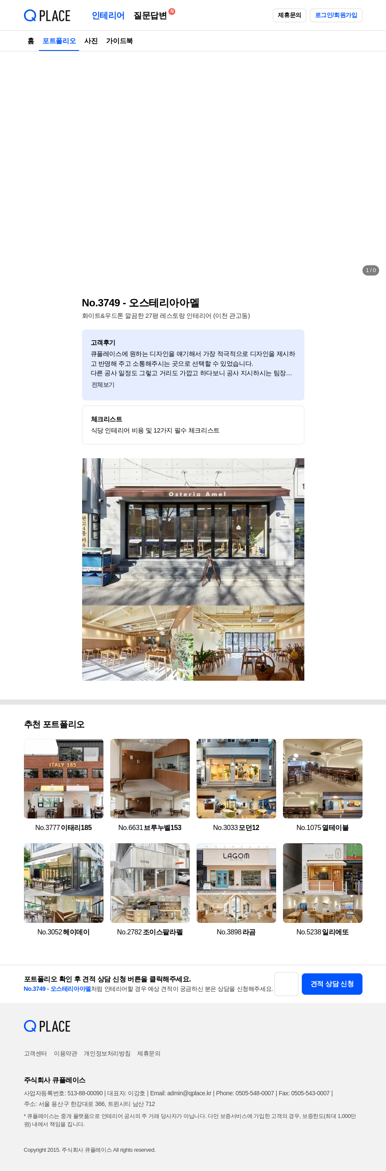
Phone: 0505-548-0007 (245, 1093)
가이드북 (119, 40)
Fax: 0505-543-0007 (304, 1093)
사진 (90, 40)
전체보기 (103, 384)
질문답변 (152, 14)
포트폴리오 (59, 40)
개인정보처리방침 (107, 1053)
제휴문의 (289, 15)
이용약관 (65, 1053)
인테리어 (108, 15)
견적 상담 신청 (332, 983)
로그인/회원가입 (336, 15)
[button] (15, 166)
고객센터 (35, 1053)
